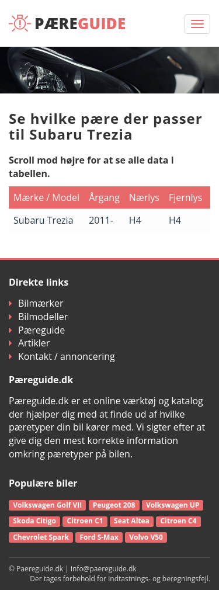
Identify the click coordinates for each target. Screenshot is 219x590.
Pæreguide (37, 330)
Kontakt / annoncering (62, 356)
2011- (101, 220)
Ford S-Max (98, 537)
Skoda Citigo (34, 521)
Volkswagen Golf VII (47, 505)
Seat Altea (132, 521)
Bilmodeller (38, 316)
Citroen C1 (85, 521)
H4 (135, 220)
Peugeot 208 (114, 505)
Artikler (29, 342)
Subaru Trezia (43, 220)
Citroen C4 (178, 521)
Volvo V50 (146, 537)
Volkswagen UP (172, 505)
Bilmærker (36, 303)
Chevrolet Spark (41, 537)
